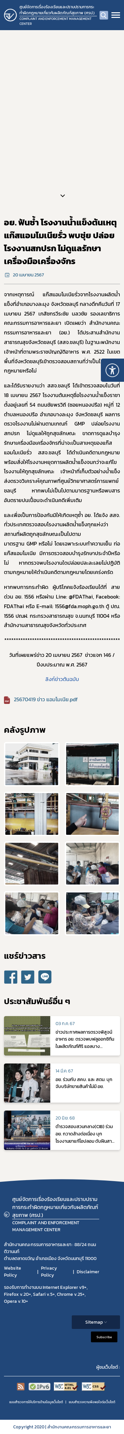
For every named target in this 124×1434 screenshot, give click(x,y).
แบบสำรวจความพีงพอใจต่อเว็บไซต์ (92, 1402)
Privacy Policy (49, 1272)
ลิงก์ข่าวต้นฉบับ (62, 679)
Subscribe (104, 1337)
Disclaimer (88, 1271)
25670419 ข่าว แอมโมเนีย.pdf (46, 699)
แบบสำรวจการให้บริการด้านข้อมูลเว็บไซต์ (36, 1402)
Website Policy (12, 1272)
